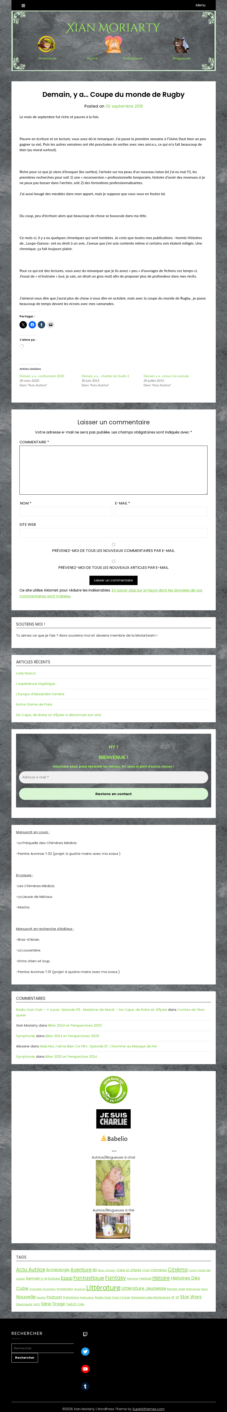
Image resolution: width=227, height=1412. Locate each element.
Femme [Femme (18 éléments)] (132, 1279)
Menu (200, 5)
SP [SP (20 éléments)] (177, 1297)
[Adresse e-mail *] (113, 777)
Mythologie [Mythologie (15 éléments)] (193, 1289)
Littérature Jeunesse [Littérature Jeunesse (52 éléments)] (144, 1288)
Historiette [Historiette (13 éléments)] (35, 1289)
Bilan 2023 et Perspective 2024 (71, 1056)
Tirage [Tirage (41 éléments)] (58, 1304)
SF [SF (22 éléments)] (173, 1297)
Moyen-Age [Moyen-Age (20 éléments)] (176, 1289)
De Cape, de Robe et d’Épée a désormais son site (58, 714)
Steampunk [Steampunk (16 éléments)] (24, 1304)
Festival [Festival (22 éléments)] (145, 1278)
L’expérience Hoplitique (35, 683)
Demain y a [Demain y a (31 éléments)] (36, 1278)
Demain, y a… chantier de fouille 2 (105, 376)
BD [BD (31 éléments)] (95, 1270)
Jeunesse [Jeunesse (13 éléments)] (79, 1289)
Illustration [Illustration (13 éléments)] (49, 1289)
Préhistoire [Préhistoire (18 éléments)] (71, 1297)
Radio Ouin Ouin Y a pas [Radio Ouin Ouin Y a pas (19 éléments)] (112, 1297)
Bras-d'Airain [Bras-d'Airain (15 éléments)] (107, 1270)
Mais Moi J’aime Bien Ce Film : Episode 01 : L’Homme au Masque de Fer (98, 1046)
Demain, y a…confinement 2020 (41, 376)
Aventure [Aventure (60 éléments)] (81, 1269)
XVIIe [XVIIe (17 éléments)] (81, 1304)
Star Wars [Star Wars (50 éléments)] (191, 1297)
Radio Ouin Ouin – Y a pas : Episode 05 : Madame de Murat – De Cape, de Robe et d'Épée (91, 1009)
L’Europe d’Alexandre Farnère (40, 694)
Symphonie (25, 1035)
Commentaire (34, 442)
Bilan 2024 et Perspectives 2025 (75, 1025)
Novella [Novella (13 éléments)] (41, 1297)
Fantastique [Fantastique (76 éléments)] (88, 1277)
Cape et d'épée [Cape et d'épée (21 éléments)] (128, 1270)
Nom (25, 503)
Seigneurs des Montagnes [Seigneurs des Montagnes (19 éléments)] (150, 1297)
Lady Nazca (26, 673)
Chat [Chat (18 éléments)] (145, 1270)
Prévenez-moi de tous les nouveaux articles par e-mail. (113, 567)
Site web (27, 524)
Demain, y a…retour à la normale (166, 376)
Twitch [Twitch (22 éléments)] (71, 1304)
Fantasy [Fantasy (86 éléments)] (115, 1277)
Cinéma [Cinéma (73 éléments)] (178, 1269)
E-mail (122, 503)
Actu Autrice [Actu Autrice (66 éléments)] (30, 1269)
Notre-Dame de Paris (34, 704)
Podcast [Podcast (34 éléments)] (54, 1297)
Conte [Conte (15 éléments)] (193, 1270)
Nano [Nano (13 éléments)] (204, 1289)
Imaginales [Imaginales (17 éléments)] (65, 1289)
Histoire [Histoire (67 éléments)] (161, 1278)
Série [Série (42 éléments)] (46, 1304)
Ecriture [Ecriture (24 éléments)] (54, 1278)
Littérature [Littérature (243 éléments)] (103, 1287)
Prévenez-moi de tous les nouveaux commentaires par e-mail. (113, 550)
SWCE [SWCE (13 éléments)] (36, 1304)
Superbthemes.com (149, 1409)
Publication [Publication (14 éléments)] (87, 1297)
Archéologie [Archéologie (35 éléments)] (57, 1270)
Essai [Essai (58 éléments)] (66, 1278)
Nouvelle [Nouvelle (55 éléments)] (26, 1297)
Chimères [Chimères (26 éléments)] (158, 1270)
